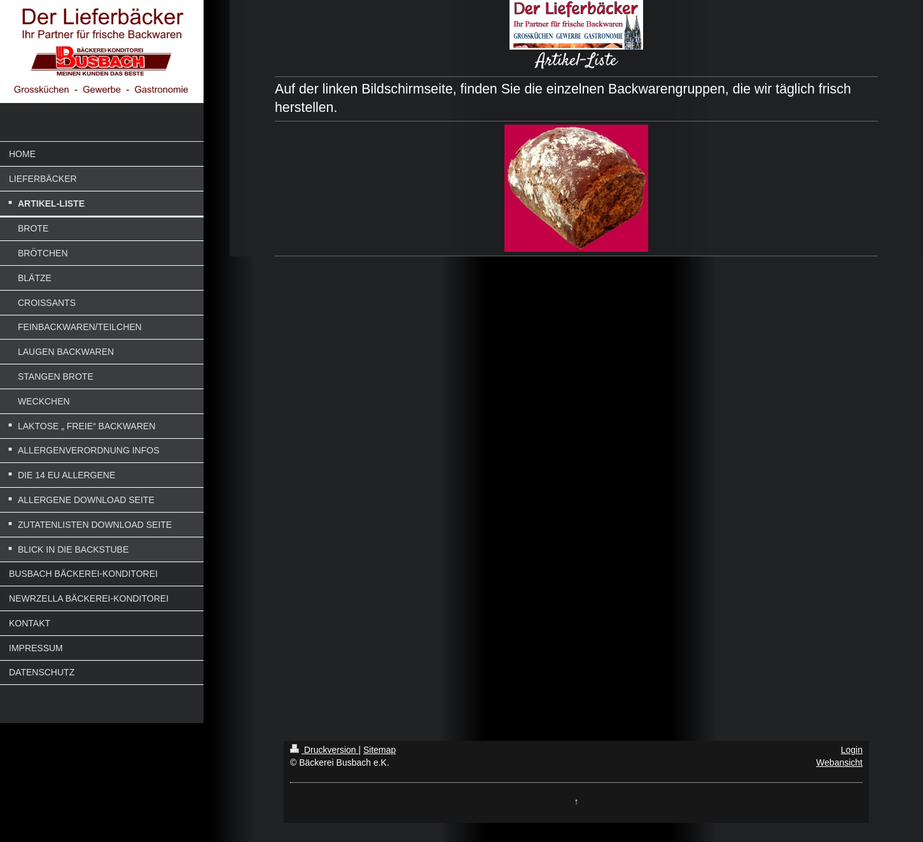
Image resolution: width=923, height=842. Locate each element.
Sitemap (379, 750)
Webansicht (839, 762)
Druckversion (324, 750)
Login (852, 750)
